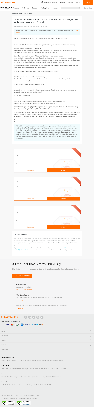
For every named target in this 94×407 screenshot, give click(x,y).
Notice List (31, 395)
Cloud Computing (15, 377)
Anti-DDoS (23, 360)
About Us (10, 395)
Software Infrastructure (42, 369)
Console (70, 2)
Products (16, 8)
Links (37, 395)
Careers (3, 395)
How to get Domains (28, 369)
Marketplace (45, 8)
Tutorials (48, 377)
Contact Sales (88, 8)
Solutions (25, 8)
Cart (62, 2)
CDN (18, 360)
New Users (63, 369)
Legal (25, 395)
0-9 (50, 385)
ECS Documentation (15, 369)
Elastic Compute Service (8, 360)
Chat (17, 290)
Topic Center (5, 377)
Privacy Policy (18, 395)
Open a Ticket (20, 300)
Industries (24, 377)
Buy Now (63, 170)
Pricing (34, 8)
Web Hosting (54, 360)
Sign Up (87, 2)
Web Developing (40, 377)
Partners (55, 8)
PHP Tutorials (56, 377)
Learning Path (54, 369)
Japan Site (4, 369)
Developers (31, 377)
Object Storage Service (34, 360)
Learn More (30, 170)
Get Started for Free (22, 276)
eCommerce (45, 360)
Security (61, 360)
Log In (78, 2)
